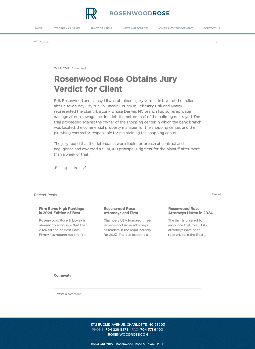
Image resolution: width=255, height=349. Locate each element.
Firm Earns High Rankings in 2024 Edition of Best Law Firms (61, 211)
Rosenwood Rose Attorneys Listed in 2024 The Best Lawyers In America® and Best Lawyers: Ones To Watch (190, 211)
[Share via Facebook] (56, 168)
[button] (216, 41)
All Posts (41, 41)
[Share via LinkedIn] (75, 168)
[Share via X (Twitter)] (65, 168)
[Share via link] (85, 168)
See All (216, 194)
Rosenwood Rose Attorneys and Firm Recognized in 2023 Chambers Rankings (121, 211)
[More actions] (198, 68)
